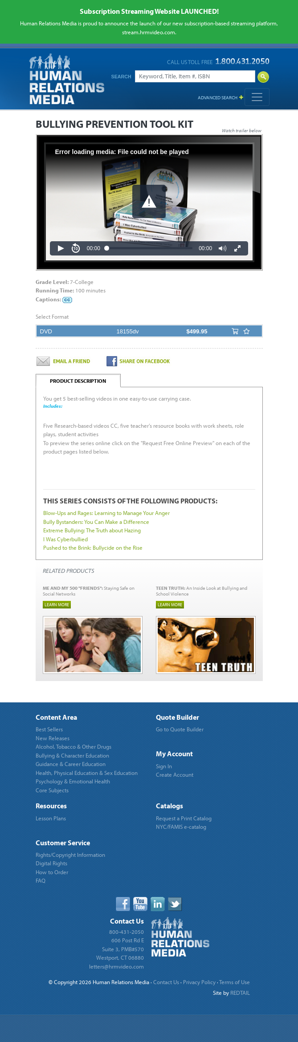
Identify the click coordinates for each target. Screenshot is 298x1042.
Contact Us (166, 981)
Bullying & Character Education (72, 755)
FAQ (40, 880)
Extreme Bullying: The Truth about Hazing (92, 530)
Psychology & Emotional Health (73, 781)
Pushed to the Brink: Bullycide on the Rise (93, 547)
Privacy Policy (199, 981)
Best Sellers (49, 729)
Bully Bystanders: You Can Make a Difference (96, 521)
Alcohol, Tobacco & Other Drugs (73, 746)
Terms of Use (234, 981)
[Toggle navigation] (257, 97)
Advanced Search (217, 97)
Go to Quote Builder (180, 729)
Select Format (52, 316)
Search (121, 76)
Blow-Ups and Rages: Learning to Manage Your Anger (106, 512)
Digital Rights (51, 863)
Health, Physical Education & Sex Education (87, 772)
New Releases (52, 738)
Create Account (174, 774)
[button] (149, 201)
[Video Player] (149, 202)
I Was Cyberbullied (65, 539)
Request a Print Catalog (184, 818)
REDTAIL (240, 992)
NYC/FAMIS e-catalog (181, 826)
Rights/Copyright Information (70, 854)
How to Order (52, 872)
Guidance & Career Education (71, 763)
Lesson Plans (51, 818)
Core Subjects (52, 790)
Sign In (164, 766)
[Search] (195, 76)
